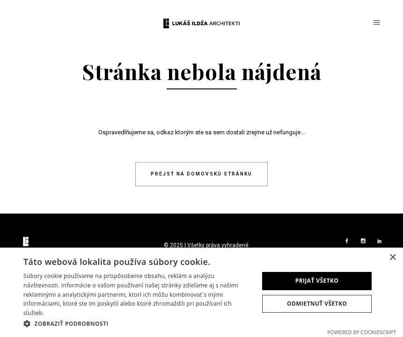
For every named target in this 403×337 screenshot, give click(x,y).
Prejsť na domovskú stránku (201, 173)
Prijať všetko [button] (317, 281)
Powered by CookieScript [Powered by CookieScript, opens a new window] (361, 332)
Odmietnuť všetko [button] (317, 304)
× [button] (392, 257)
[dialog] (201, 292)
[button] (137, 324)
